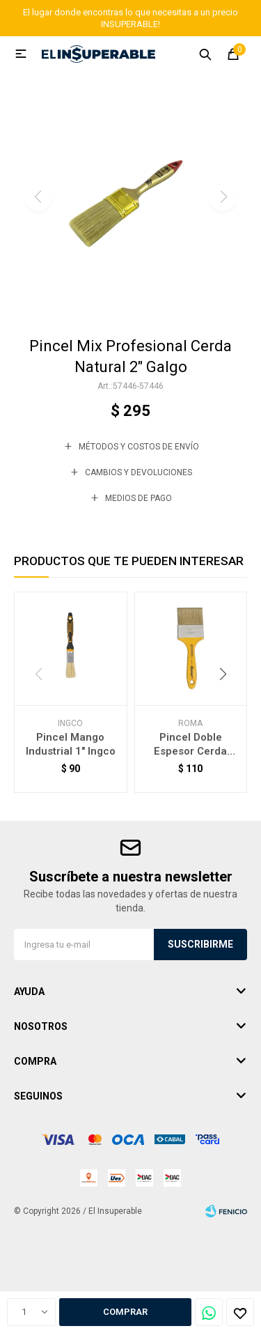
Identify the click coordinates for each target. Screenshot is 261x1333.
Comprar (125, 1312)
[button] (130, 304)
